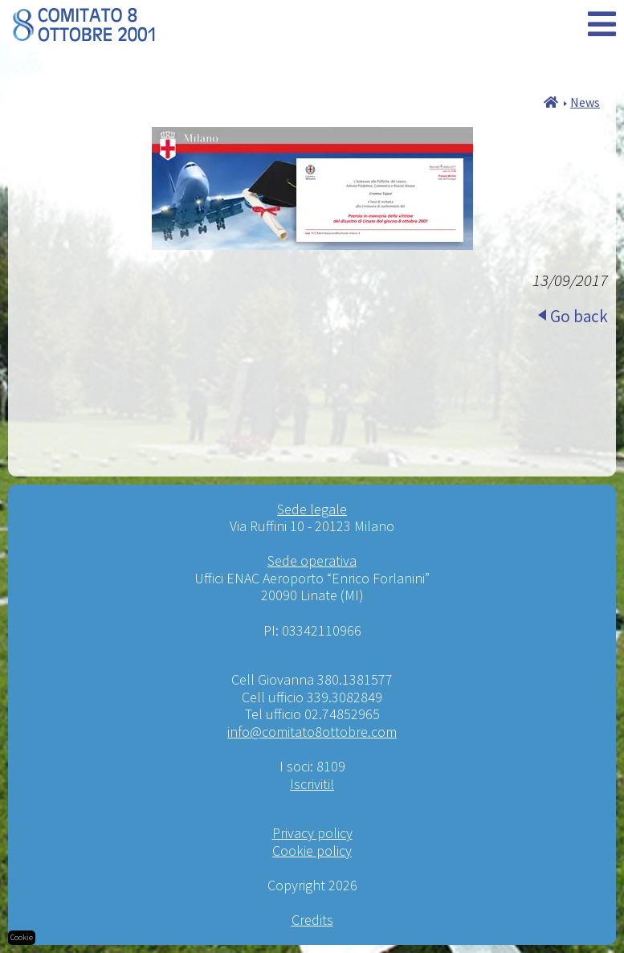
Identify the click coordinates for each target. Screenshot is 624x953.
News (585, 102)
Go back (579, 316)
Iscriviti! (312, 784)
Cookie (21, 937)
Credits (312, 919)
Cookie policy (312, 850)
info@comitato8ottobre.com (312, 731)
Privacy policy (312, 833)
